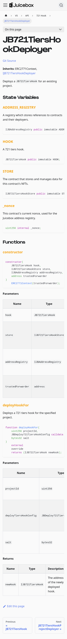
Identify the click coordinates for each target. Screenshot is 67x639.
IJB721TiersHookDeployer (19, 73)
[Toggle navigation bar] (5, 5)
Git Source (9, 61)
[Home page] (6, 15)
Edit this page (14, 606)
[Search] (61, 5)
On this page (13, 29)
